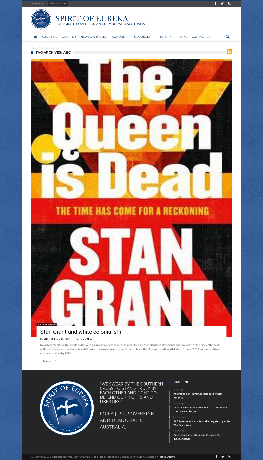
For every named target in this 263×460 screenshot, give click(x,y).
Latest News (46, 324)
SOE (45, 339)
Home (34, 48)
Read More (50, 361)
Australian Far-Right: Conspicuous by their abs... (94, 3)
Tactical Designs (166, 456)
